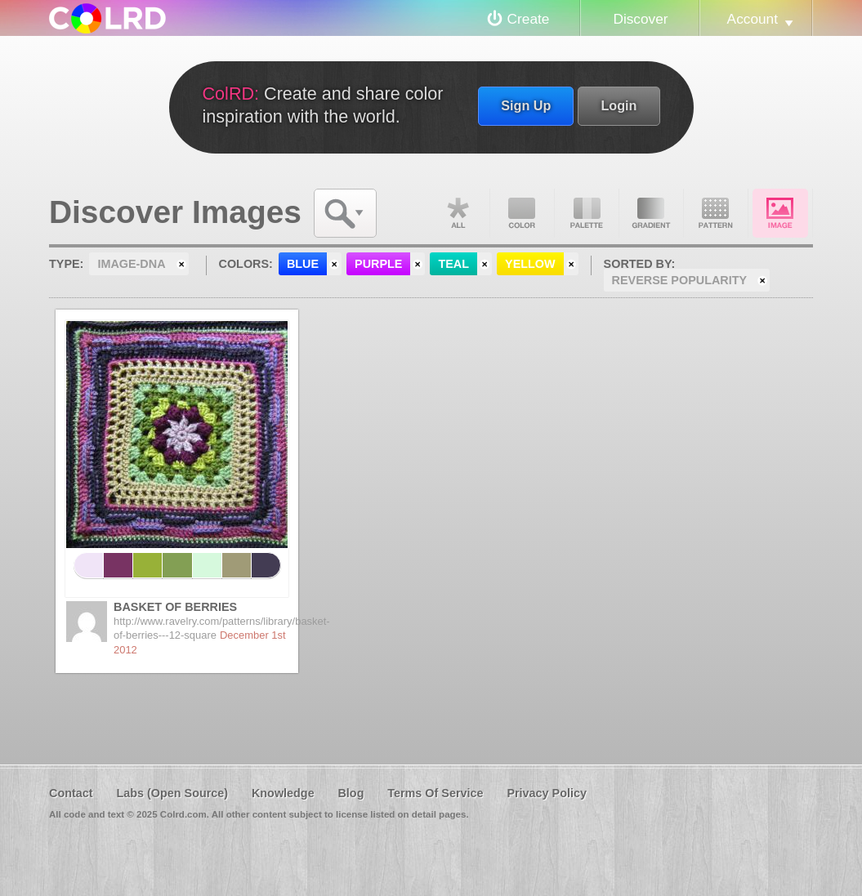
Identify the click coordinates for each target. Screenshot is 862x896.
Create (528, 19)
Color (522, 213)
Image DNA (780, 213)
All (457, 213)
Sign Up (526, 105)
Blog (350, 793)
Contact (71, 793)
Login (618, 105)
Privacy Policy (547, 793)
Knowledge (283, 793)
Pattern (716, 213)
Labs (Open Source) (172, 793)
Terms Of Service (435, 793)
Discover (640, 19)
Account (752, 19)
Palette (586, 213)
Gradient (651, 213)
